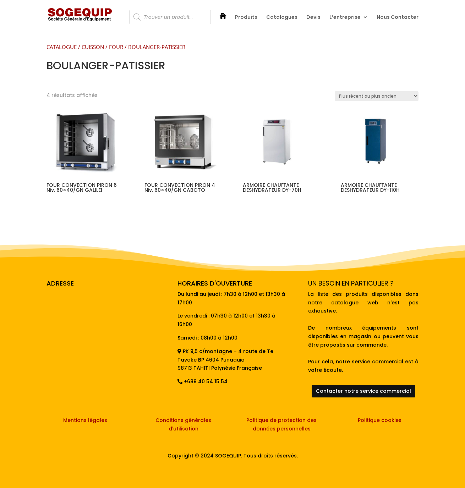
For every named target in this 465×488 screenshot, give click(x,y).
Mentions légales (85, 420)
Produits (246, 18)
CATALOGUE (61, 46)
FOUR (116, 46)
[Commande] (376, 96)
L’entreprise (345, 18)
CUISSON (93, 46)
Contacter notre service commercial (363, 391)
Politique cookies (379, 420)
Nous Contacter (397, 18)
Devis (313, 18)
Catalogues (281, 18)
